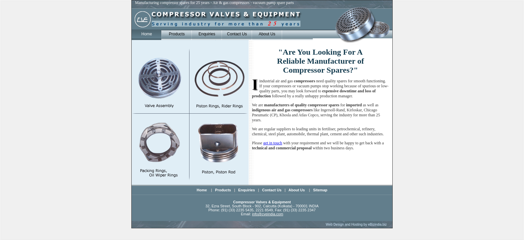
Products (176, 34)
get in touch (272, 143)
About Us (267, 34)
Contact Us (237, 34)
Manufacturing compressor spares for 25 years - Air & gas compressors (193, 2)
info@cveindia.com (267, 214)
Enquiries (207, 34)
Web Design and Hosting (344, 224)
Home (202, 190)
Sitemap (320, 190)
